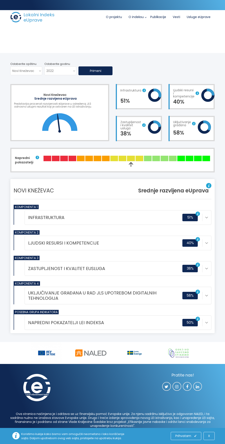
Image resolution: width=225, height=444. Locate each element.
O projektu (114, 17)
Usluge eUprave (198, 17)
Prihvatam (186, 436)
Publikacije (158, 17)
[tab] (118, 217)
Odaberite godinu (57, 64)
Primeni (95, 71)
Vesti (176, 17)
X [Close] (209, 436)
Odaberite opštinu (23, 64)
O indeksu (136, 17)
